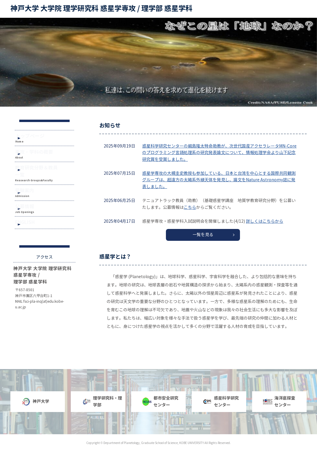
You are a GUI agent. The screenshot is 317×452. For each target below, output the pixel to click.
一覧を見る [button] (203, 234)
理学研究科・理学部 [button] (102, 401)
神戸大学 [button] (35, 401)
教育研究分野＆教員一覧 (45, 176)
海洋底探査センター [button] (279, 401)
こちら (190, 207)
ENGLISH (31, 233)
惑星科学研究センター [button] (221, 401)
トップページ (38, 137)
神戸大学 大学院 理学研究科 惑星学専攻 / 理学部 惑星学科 (101, 8)
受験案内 (31, 195)
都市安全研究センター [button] (160, 401)
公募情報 (31, 214)
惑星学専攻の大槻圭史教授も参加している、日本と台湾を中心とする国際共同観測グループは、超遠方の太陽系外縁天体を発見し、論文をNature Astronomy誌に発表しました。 (219, 180)
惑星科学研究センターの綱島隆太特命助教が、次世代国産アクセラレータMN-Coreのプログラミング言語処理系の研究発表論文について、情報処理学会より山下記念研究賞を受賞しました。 (219, 153)
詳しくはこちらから (264, 221)
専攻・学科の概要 (39, 157)
